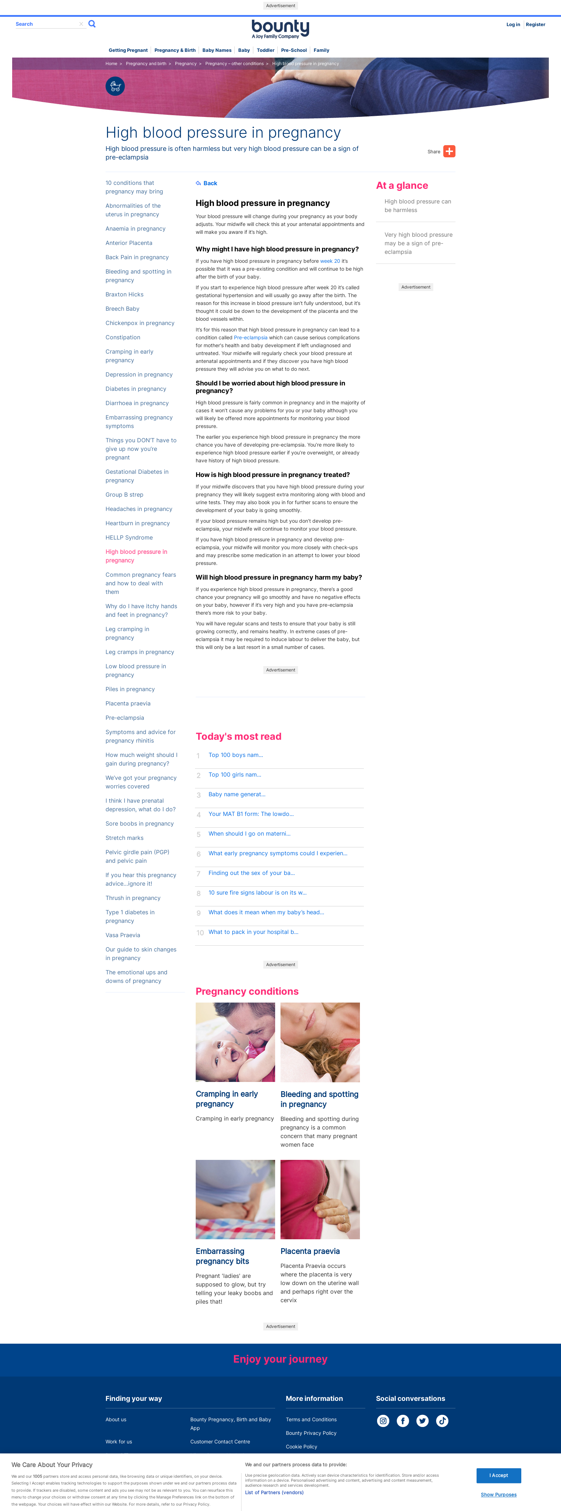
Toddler (265, 50)
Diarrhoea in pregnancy (137, 403)
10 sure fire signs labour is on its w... (258, 892)
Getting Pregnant (128, 50)
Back (206, 183)
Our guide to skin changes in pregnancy (141, 953)
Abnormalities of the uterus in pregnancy (133, 210)
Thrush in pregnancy (133, 898)
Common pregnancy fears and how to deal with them (141, 583)
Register (535, 24)
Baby (244, 50)
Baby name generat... (237, 794)
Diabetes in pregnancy (136, 388)
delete (81, 24)
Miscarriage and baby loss (221, 1455)
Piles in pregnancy (130, 689)
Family (322, 50)
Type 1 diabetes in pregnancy (130, 916)
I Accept (498, 1482)
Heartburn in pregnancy (138, 523)
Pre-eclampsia (125, 717)
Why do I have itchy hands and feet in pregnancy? (141, 610)
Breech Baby (123, 308)
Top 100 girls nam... (235, 774)
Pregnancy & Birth (175, 50)
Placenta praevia (128, 703)
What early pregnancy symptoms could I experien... (278, 853)
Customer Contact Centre (220, 1441)
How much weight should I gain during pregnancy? (141, 759)
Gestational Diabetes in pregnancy (137, 476)
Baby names (217, 50)
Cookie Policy (301, 1446)
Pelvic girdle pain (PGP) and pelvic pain (138, 856)
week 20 (330, 261)
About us (116, 1419)
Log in (513, 24)
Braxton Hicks (124, 294)
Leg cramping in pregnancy (127, 633)
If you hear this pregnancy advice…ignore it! (141, 879)
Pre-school (294, 50)
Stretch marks (124, 838)
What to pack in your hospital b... (253, 932)
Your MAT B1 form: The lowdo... (251, 814)
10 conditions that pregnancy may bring (134, 187)
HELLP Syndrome (129, 537)
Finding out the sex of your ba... (252, 873)
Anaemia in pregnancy (136, 228)
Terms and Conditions (311, 1419)
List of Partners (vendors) (274, 1499)
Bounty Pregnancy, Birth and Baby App (230, 1423)
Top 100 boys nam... (236, 755)
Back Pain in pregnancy (137, 257)
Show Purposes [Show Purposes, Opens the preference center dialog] (499, 1501)
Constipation (123, 337)
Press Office (120, 1455)
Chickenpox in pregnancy (140, 323)
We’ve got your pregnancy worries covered (141, 782)
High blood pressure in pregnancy (136, 556)
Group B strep (124, 494)
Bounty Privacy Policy (311, 1433)
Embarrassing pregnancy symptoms (139, 421)
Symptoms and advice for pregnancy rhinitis (141, 736)
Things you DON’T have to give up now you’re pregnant (141, 449)
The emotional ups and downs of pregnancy (136, 976)
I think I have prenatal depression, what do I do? (141, 805)
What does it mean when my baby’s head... (266, 912)
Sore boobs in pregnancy (140, 823)
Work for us (119, 1441)
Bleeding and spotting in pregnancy (138, 276)
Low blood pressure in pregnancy (136, 670)
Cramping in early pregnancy (129, 356)
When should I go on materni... (250, 833)
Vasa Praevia (123, 935)
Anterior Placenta (129, 243)
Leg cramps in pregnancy (140, 652)
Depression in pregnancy (139, 374)
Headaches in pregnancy (139, 509)
